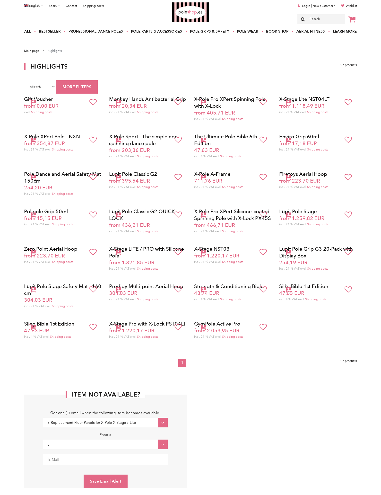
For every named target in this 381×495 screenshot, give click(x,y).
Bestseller (50, 31)
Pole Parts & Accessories (156, 31)
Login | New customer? (318, 6)
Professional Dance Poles (96, 31)
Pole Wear (247, 31)
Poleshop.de (179, 4)
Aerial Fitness (310, 31)
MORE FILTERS (76, 87)
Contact (71, 6)
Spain (54, 6)
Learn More (345, 31)
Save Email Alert (105, 481)
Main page (31, 51)
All (27, 31)
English (33, 6)
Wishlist (351, 6)
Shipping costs (93, 6)
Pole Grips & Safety (209, 31)
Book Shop (277, 31)
